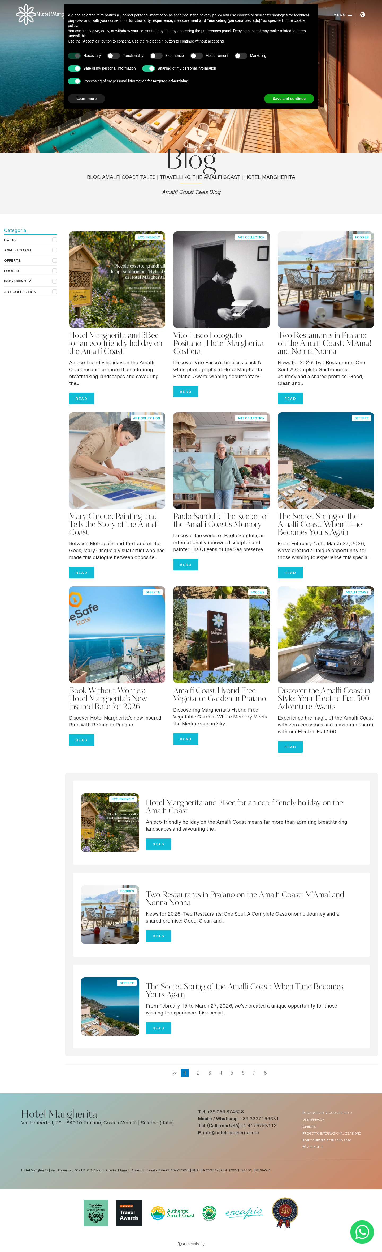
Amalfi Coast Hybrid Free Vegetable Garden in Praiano (219, 695)
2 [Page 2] (198, 1073)
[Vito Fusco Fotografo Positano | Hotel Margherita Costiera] (221, 280)
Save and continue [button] (289, 98)
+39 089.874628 (225, 1112)
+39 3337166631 (259, 1119)
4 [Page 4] (220, 1073)
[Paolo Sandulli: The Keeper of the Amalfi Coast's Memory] (221, 461)
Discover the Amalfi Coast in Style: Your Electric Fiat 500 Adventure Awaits (324, 699)
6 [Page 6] (243, 1073)
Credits (309, 1127)
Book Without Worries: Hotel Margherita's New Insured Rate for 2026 (108, 699)
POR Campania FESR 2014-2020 (327, 1141)
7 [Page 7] (254, 1073)
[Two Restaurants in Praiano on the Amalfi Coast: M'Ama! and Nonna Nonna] (326, 280)
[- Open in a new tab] (362, 1232)
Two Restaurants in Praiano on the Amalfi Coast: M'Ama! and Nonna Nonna (324, 344)
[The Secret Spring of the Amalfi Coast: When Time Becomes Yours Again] (326, 461)
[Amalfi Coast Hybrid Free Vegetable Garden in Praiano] (221, 635)
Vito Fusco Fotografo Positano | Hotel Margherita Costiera (218, 344)
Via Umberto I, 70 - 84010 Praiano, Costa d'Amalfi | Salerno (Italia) (97, 1123)
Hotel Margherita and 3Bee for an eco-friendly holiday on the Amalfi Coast (115, 344)
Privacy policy (315, 1113)
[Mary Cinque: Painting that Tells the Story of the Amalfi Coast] (117, 461)
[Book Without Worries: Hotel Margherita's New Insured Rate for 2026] (117, 635)
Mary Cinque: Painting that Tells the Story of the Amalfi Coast (114, 525)
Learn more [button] (86, 98)
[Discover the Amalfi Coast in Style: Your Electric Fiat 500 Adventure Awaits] (326, 635)
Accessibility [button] (194, 1244)
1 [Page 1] (184, 1074)
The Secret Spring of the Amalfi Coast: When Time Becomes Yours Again (320, 525)
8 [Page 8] (265, 1073)
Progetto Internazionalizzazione (332, 1134)
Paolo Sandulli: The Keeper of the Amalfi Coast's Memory (220, 521)
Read (82, 400)
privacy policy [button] (210, 15)
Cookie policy (340, 1113)
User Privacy (313, 1120)
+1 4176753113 (259, 1126)
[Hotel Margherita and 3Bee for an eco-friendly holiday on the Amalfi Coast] (117, 280)
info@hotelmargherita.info (231, 1133)
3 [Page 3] (209, 1073)
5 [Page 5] (231, 1073)
